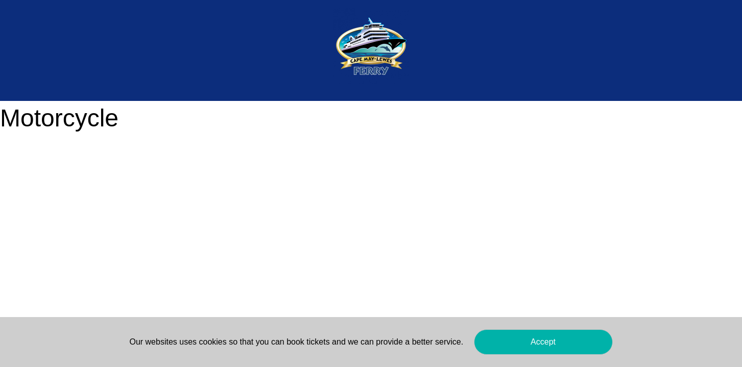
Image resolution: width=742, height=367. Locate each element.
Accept (543, 341)
